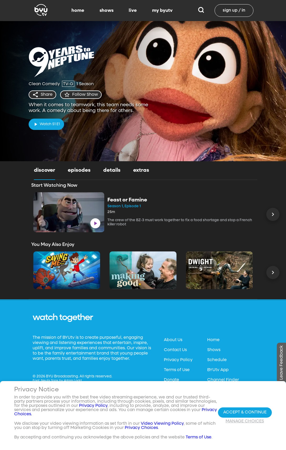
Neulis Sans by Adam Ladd (61, 380)
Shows (213, 350)
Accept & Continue (245, 412)
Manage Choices (245, 421)
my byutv (162, 10)
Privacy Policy (178, 360)
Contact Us (175, 350)
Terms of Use (177, 370)
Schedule (217, 360)
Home (213, 340)
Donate (171, 380)
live (133, 10)
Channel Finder (223, 380)
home (77, 10)
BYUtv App (217, 370)
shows (106, 10)
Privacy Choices (141, 428)
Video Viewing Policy (162, 424)
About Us (173, 340)
